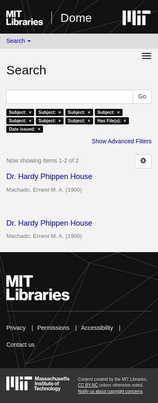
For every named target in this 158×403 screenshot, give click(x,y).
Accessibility (97, 327)
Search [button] (18, 40)
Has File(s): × (111, 120)
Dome (76, 17)
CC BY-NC (88, 385)
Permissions (53, 327)
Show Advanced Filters (122, 141)
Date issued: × (24, 129)
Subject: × (20, 112)
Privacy (16, 327)
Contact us (20, 344)
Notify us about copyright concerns (110, 391)
